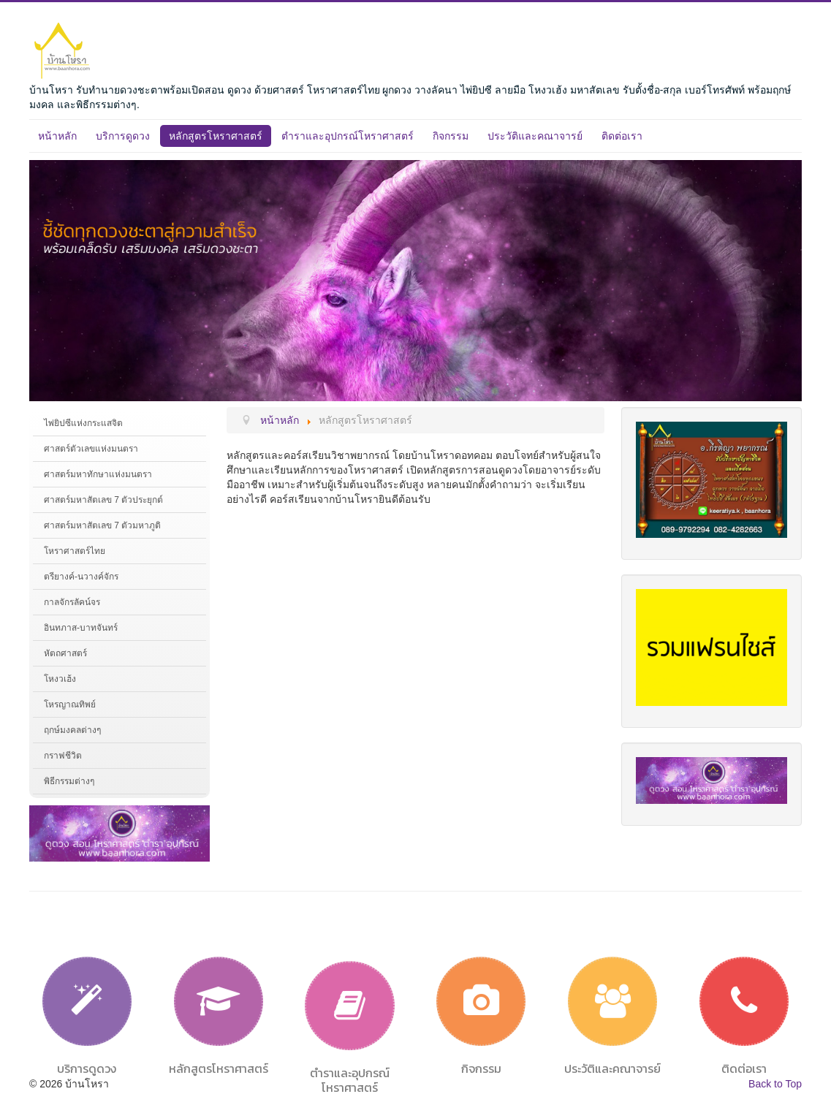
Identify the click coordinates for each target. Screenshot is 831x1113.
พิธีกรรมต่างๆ (69, 781)
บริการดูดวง (123, 136)
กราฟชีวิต (63, 756)
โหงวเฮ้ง (60, 679)
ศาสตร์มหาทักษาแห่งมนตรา (98, 474)
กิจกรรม (450, 136)
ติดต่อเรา (622, 136)
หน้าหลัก (57, 136)
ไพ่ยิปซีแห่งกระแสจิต (83, 423)
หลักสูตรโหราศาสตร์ (215, 136)
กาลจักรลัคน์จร (72, 602)
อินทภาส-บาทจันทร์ (81, 628)
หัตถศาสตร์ (65, 653)
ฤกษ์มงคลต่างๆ (72, 730)
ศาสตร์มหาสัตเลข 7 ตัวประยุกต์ (103, 500)
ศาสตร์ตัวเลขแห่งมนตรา (91, 449)
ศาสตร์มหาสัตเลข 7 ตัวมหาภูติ (102, 525)
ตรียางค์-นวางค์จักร (81, 576)
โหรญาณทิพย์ (70, 704)
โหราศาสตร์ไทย (74, 551)
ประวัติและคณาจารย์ (535, 136)
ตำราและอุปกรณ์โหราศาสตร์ (347, 136)
